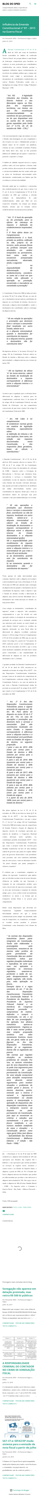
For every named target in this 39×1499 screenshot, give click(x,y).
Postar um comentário (25, 1323)
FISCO (15, 1207)
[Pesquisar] (30, 4)
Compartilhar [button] (8, 1214)
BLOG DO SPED (11, 3)
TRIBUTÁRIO (27, 1207)
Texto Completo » (9, 1326)
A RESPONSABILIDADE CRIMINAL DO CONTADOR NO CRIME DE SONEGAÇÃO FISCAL (18, 1368)
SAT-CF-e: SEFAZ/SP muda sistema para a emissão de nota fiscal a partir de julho (19, 1444)
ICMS (20, 1207)
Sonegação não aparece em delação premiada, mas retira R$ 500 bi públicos (19, 1292)
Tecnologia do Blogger (19, 1490)
